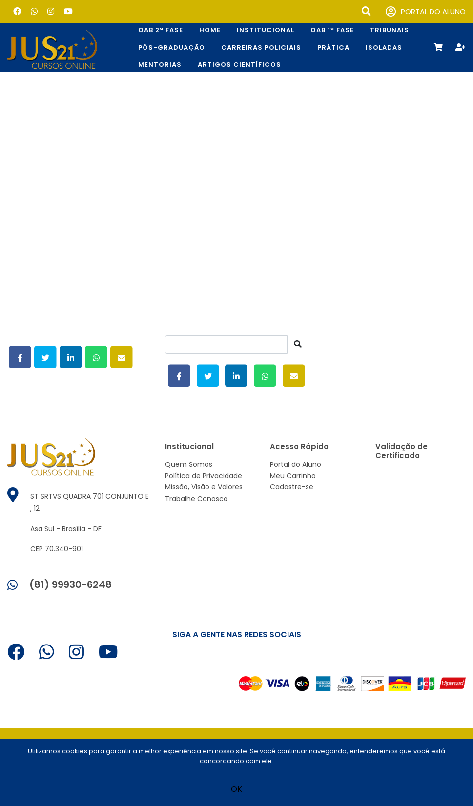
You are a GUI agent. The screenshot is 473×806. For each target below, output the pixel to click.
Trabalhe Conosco (196, 499)
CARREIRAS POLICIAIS (261, 47)
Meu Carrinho (293, 476)
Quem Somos (188, 464)
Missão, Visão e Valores (204, 487)
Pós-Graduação (171, 47)
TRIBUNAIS (389, 30)
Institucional (265, 30)
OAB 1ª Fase (332, 30)
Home (210, 30)
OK (236, 789)
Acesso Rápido (299, 447)
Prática (333, 47)
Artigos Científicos (239, 64)
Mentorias (160, 64)
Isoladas (384, 47)
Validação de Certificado (401, 451)
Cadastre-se (291, 487)
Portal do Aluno (295, 464)
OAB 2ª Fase (160, 30)
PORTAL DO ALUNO (426, 12)
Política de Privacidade (203, 476)
